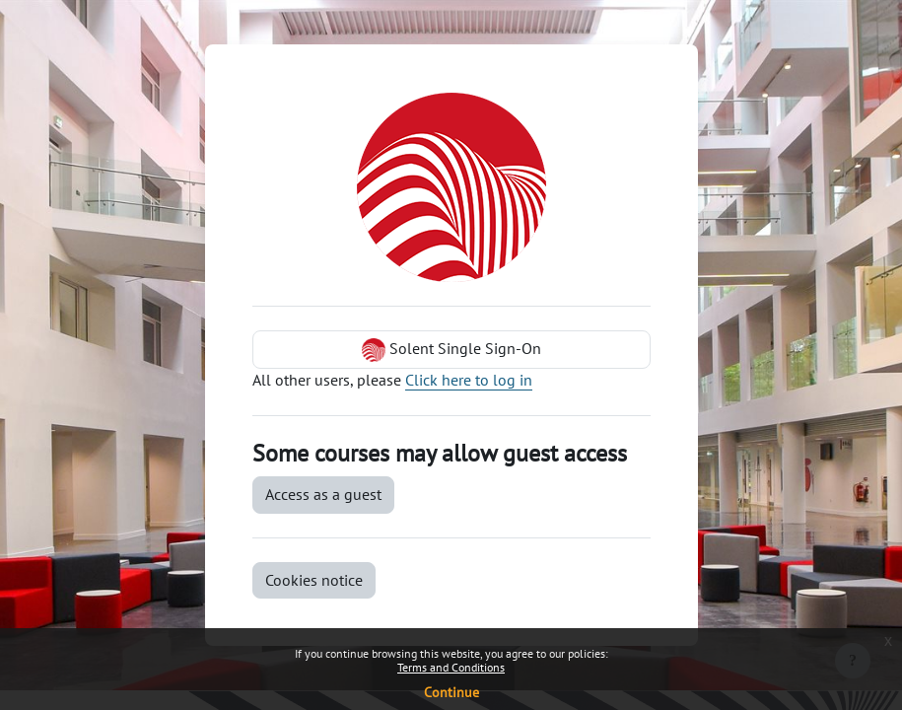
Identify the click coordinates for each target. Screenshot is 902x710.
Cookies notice (314, 580)
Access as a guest (323, 494)
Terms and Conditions (451, 667)
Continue (451, 692)
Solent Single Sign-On (451, 350)
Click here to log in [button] (468, 380)
